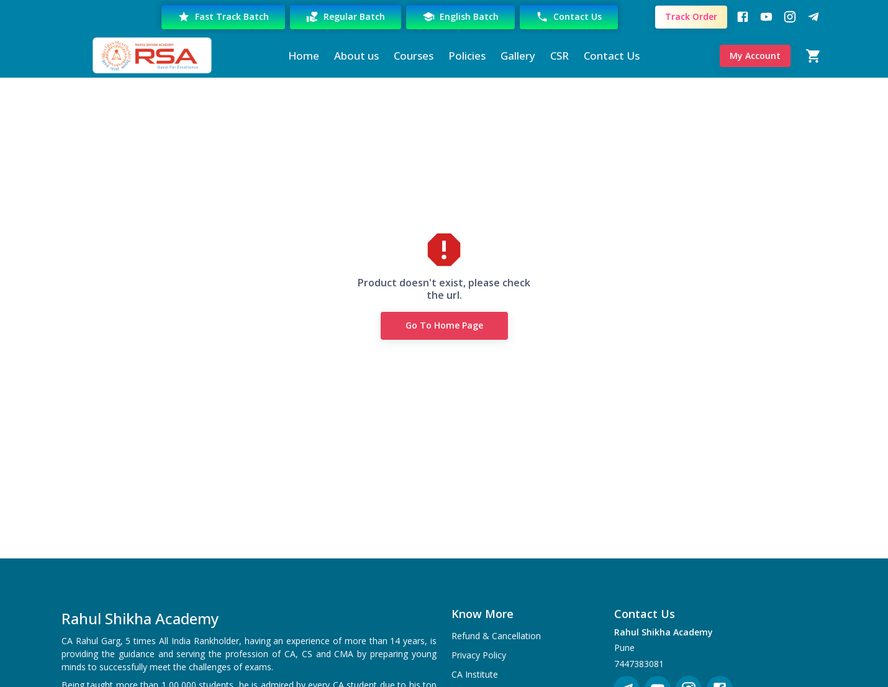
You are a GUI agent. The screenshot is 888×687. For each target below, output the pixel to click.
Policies (467, 55)
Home (303, 55)
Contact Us (569, 17)
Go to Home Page (444, 326)
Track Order (691, 17)
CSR (559, 55)
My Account (755, 56)
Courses (413, 55)
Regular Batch (345, 17)
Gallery (518, 55)
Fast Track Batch (223, 17)
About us (356, 55)
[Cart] (813, 56)
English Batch (460, 17)
